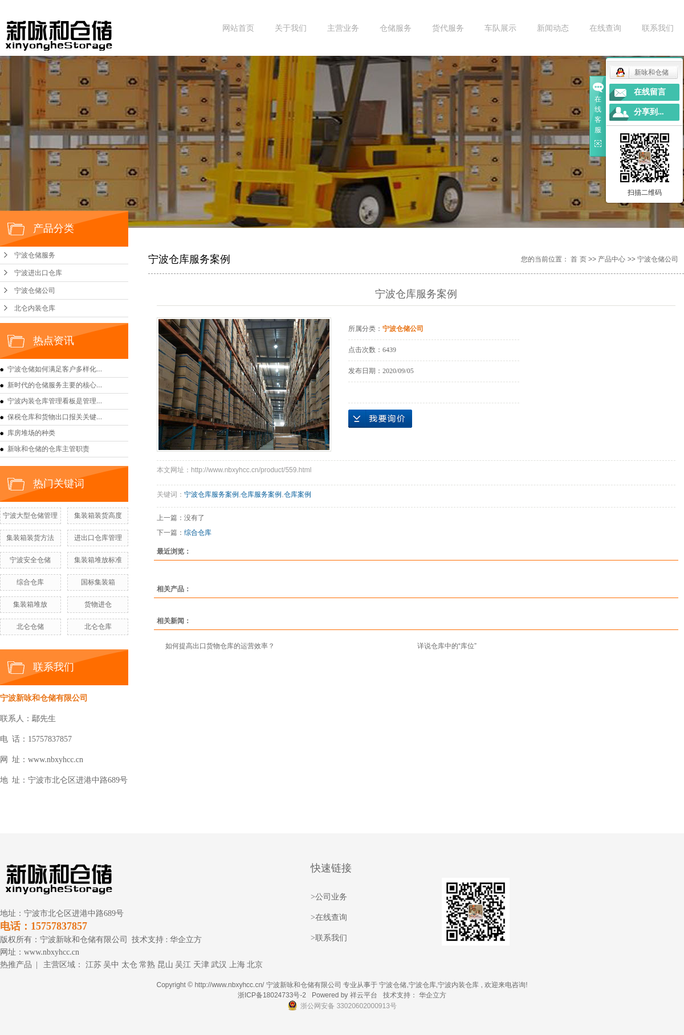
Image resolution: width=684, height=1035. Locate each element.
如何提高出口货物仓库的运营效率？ (220, 646)
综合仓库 (30, 582)
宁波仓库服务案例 (211, 494)
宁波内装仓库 (458, 985)
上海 (237, 964)
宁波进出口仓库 (38, 273)
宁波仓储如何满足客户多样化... (54, 369)
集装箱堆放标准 (98, 560)
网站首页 (238, 28)
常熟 (147, 964)
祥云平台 (363, 995)
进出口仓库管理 (98, 538)
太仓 (129, 964)
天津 (201, 964)
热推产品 (16, 964)
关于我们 (291, 28)
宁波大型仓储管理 (30, 515)
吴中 (111, 964)
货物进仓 (98, 604)
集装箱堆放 (30, 604)
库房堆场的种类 (31, 433)
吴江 (183, 964)
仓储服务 (396, 28)
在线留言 (650, 92)
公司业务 (331, 897)
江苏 (93, 964)
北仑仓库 (98, 627)
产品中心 (611, 259)
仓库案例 (297, 494)
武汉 (219, 964)
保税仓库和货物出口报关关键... (54, 417)
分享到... (649, 112)
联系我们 (658, 28)
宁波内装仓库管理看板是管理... (54, 401)
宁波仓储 (392, 985)
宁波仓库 (422, 985)
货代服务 (448, 28)
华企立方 (186, 939)
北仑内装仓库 (34, 308)
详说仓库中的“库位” (447, 646)
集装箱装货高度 (98, 515)
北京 (255, 964)
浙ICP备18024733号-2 (272, 995)
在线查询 (605, 28)
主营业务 (343, 28)
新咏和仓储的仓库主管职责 (48, 449)
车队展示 (500, 28)
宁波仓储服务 (34, 255)
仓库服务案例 (261, 494)
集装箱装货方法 (30, 538)
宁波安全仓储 (30, 560)
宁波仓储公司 (34, 290)
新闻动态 (553, 28)
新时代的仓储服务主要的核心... (54, 385)
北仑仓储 (30, 627)
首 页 (578, 259)
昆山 (165, 964)
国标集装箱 (98, 582)
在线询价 (380, 419)
